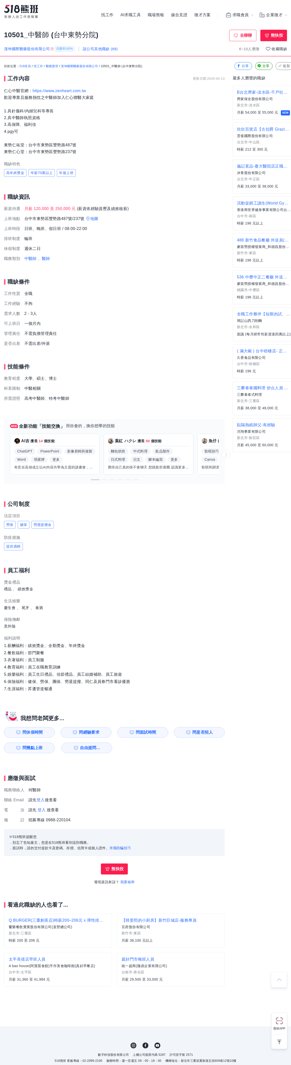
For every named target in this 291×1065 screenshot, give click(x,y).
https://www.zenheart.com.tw (59, 91)
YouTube (157, 1046)
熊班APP (279, 1028)
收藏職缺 (279, 49)
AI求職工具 (130, 15)
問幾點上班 (32, 748)
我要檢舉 (127, 882)
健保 (23, 525)
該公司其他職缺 (100, 49)
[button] (95, 479)
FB (145, 1046)
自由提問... (90, 748)
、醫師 (44, 258)
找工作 (107, 15)
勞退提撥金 (43, 525)
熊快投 (277, 35)
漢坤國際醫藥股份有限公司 (79, 66)
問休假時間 (32, 732)
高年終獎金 (15, 173)
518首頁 (25, 66)
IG (134, 1046)
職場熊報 (156, 15)
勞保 (9, 525)
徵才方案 (202, 15)
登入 (41, 800)
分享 (243, 66)
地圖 (94, 218)
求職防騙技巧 (120, 848)
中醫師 (30, 258)
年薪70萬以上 (42, 173)
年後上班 (66, 173)
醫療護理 (52, 66)
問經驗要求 (89, 732)
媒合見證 (179, 15)
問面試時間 (146, 732)
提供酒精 (13, 546)
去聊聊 (246, 35)
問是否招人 (202, 732)
